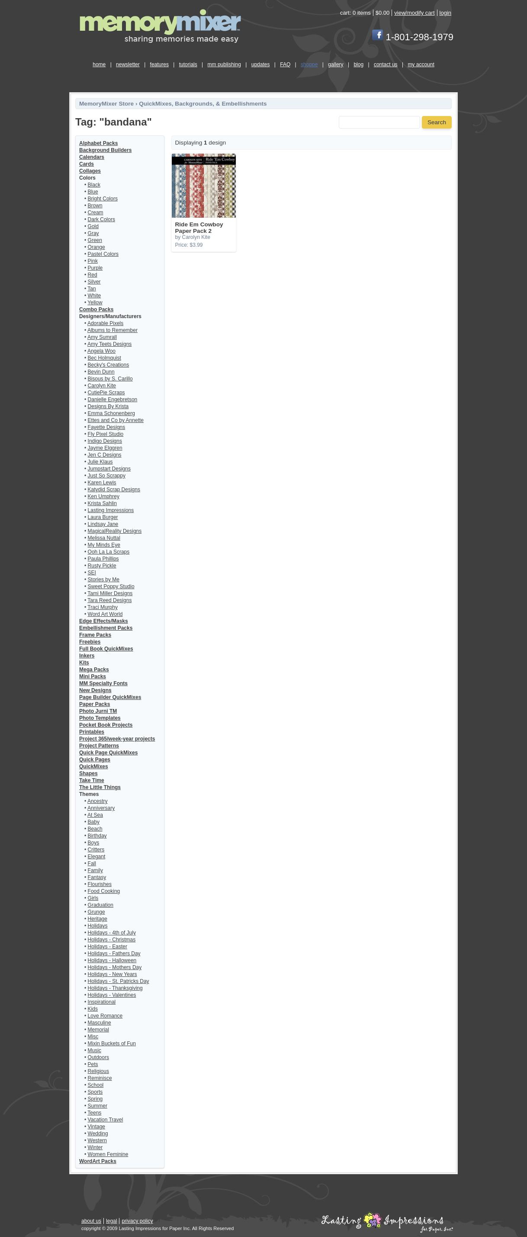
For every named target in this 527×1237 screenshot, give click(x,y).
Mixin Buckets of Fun (112, 1043)
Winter (95, 1147)
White (94, 296)
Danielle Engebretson (113, 399)
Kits (84, 663)
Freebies (89, 642)
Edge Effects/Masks (103, 621)
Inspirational (102, 1002)
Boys (94, 843)
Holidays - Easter (107, 947)
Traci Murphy (102, 607)
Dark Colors (101, 219)
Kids (93, 1009)
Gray (93, 233)
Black (94, 185)
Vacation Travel (105, 1120)
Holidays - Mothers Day (115, 967)
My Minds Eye (104, 545)
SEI (92, 573)
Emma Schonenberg (111, 413)
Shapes (88, 773)
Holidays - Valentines (112, 995)
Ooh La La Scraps (109, 552)
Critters (96, 850)
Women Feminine (108, 1154)
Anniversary (101, 808)
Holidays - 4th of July (112, 933)
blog (358, 64)
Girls (93, 898)
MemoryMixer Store (106, 103)
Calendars (91, 157)
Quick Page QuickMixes (108, 753)
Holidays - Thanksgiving (115, 988)
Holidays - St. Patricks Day (118, 981)
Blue (93, 192)
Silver (94, 282)
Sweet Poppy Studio (111, 586)
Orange (96, 247)
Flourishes (100, 884)
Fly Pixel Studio (106, 434)
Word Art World (105, 614)
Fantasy (97, 877)
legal (111, 1221)
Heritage (97, 919)
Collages (90, 171)
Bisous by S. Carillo (110, 379)
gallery (335, 64)
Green (95, 240)
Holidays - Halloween (112, 960)
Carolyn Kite (102, 386)
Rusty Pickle (102, 566)
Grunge (96, 912)
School (96, 1085)
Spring (95, 1099)
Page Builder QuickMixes (110, 697)
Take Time (91, 780)
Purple (95, 268)
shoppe (309, 64)
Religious (98, 1071)
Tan (91, 289)
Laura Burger (103, 517)
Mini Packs (92, 676)
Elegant (97, 857)
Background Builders (105, 150)
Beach (95, 829)
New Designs (95, 690)
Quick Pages (94, 760)
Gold (93, 226)
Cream (95, 212)
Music (94, 1050)
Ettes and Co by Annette (116, 420)
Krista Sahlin (102, 503)
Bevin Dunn (101, 372)
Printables (91, 732)
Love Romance (105, 1016)
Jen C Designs (105, 455)
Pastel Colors (103, 254)
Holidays (98, 926)
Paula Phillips (103, 559)
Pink (93, 261)
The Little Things (100, 787)
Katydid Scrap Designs (114, 489)
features (159, 64)
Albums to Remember (112, 330)
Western (97, 1140)
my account (421, 64)
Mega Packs (94, 670)
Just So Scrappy (106, 476)
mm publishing (224, 64)
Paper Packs (94, 704)
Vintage (96, 1127)
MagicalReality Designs (115, 531)
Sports (95, 1092)
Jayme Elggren (105, 448)
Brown (95, 206)
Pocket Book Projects (105, 725)
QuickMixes (93, 766)
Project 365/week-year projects (117, 739)
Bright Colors (103, 199)
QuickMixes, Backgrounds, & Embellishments (203, 103)
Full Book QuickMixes (106, 649)
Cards (86, 164)
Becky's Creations (108, 365)
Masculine (99, 1023)
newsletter (128, 64)
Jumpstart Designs (109, 469)
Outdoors (98, 1057)
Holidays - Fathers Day (114, 953)
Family (95, 870)
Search (436, 122)
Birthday (97, 836)
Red (92, 275)
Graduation (100, 905)
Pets (93, 1064)
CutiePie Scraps (106, 393)
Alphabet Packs (98, 143)
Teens (94, 1113)
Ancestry (97, 801)
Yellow (94, 303)
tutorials (188, 64)
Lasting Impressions (111, 510)
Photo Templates (100, 718)
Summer (97, 1106)
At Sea (95, 815)
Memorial (98, 1030)
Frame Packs (95, 635)
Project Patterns (99, 746)
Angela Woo (101, 351)
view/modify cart (414, 13)
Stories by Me (103, 580)
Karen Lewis (102, 483)
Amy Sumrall (102, 337)
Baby (94, 822)
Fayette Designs (106, 427)
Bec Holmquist (104, 358)
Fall (92, 863)
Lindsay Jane (103, 524)
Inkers (86, 656)
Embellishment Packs (105, 628)
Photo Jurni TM (98, 711)
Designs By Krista (108, 406)
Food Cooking (104, 891)
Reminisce (100, 1078)
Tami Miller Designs (109, 593)
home (99, 64)
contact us (386, 64)
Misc (93, 1037)
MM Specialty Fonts (103, 683)
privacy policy (137, 1221)
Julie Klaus (100, 462)
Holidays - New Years (112, 974)
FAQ (285, 64)
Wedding (98, 1134)
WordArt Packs (97, 1161)
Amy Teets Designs (109, 344)
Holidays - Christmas (112, 940)
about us (91, 1221)
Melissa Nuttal (104, 538)
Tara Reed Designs (109, 600)
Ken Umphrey (103, 496)
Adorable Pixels (105, 323)
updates (260, 64)
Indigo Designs (105, 441)
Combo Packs (96, 309)
